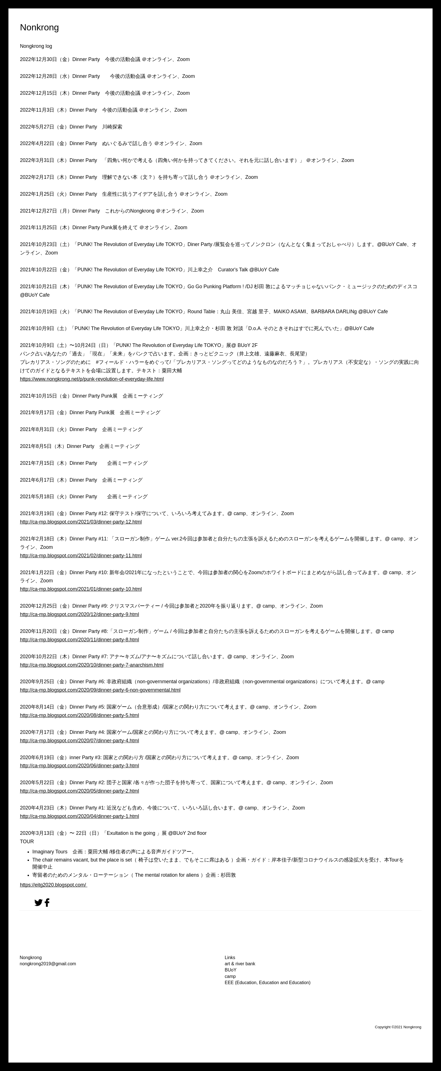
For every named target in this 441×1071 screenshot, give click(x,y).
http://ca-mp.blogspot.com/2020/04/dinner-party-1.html (79, 816)
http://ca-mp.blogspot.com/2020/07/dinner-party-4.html (79, 740)
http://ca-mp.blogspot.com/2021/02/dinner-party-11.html (81, 555)
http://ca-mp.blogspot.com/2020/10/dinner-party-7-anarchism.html (91, 665)
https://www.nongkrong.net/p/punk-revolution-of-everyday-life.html (92, 379)
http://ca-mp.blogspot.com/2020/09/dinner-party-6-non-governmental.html (100, 690)
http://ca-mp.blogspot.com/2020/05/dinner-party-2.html (79, 791)
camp (230, 976)
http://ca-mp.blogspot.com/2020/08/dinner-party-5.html (79, 715)
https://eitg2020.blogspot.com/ (53, 885)
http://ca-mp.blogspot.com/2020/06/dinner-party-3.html (79, 765)
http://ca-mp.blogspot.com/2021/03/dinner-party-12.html (81, 522)
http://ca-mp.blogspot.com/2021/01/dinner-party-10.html (81, 589)
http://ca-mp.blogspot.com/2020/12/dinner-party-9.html (79, 614)
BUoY (231, 970)
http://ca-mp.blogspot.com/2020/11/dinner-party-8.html (79, 639)
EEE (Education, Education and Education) (267, 982)
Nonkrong (39, 27)
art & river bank (240, 963)
